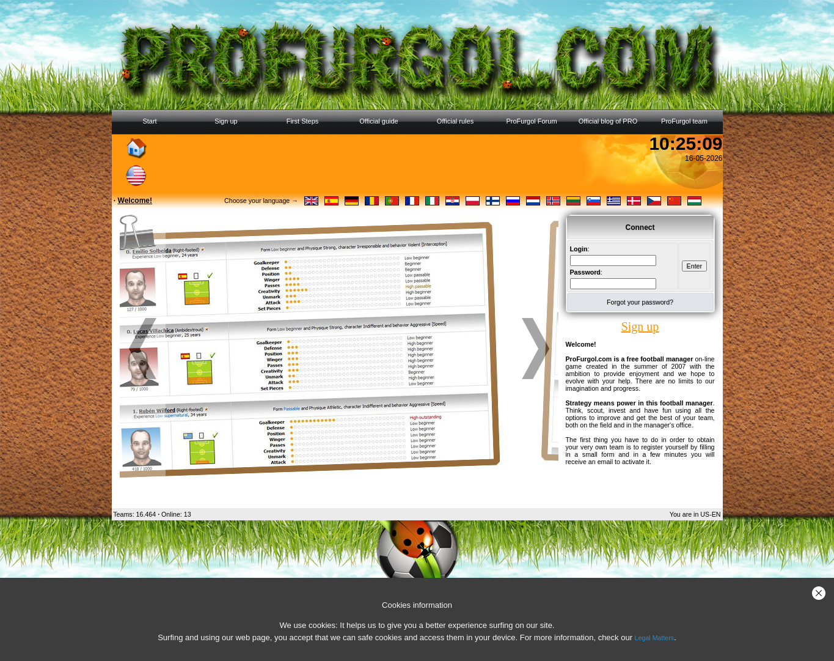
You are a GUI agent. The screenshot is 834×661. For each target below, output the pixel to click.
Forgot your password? (640, 302)
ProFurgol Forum (531, 121)
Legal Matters (655, 637)
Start (149, 121)
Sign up (225, 121)
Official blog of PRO (608, 121)
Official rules (455, 121)
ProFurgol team (684, 121)
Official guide (378, 121)
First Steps (303, 121)
